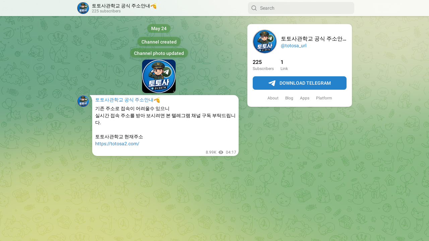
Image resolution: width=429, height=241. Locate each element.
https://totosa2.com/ (117, 143)
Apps (304, 98)
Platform (324, 98)
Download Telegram (299, 83)
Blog (289, 98)
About (273, 98)
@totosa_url (293, 45)
